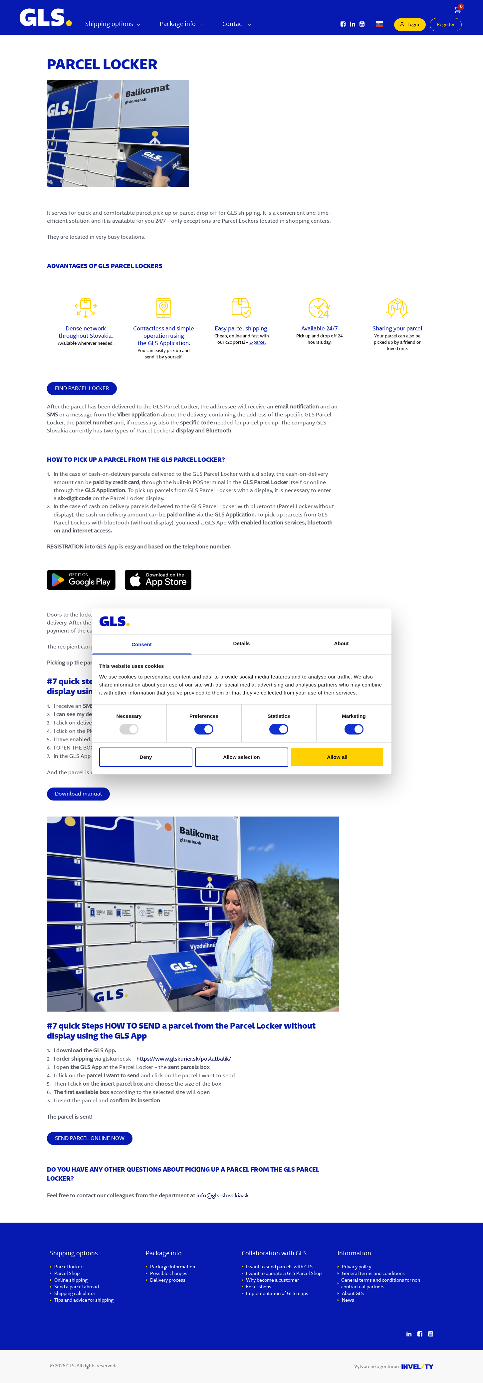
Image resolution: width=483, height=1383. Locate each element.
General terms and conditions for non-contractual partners (381, 1284)
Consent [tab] (141, 644)
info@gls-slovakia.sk (222, 1196)
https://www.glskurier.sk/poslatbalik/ (184, 1059)
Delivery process (167, 1280)
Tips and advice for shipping (84, 1300)
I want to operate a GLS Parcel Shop (284, 1274)
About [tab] (341, 643)
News (348, 1300)
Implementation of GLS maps (277, 1294)
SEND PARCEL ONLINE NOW (89, 1138)
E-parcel (257, 343)
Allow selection (241, 757)
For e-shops (258, 1287)
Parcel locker (68, 1267)
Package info (182, 25)
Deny (145, 757)
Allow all (337, 757)
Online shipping (71, 1280)
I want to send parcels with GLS (279, 1267)
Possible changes (168, 1274)
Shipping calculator (74, 1294)
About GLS (353, 1294)
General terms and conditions (373, 1274)
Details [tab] (241, 643)
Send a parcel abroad (76, 1287)
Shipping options (113, 25)
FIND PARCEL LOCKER (82, 388)
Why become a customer (272, 1280)
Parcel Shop (67, 1274)
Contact (237, 25)
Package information (172, 1267)
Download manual (78, 794)
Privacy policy (356, 1267)
